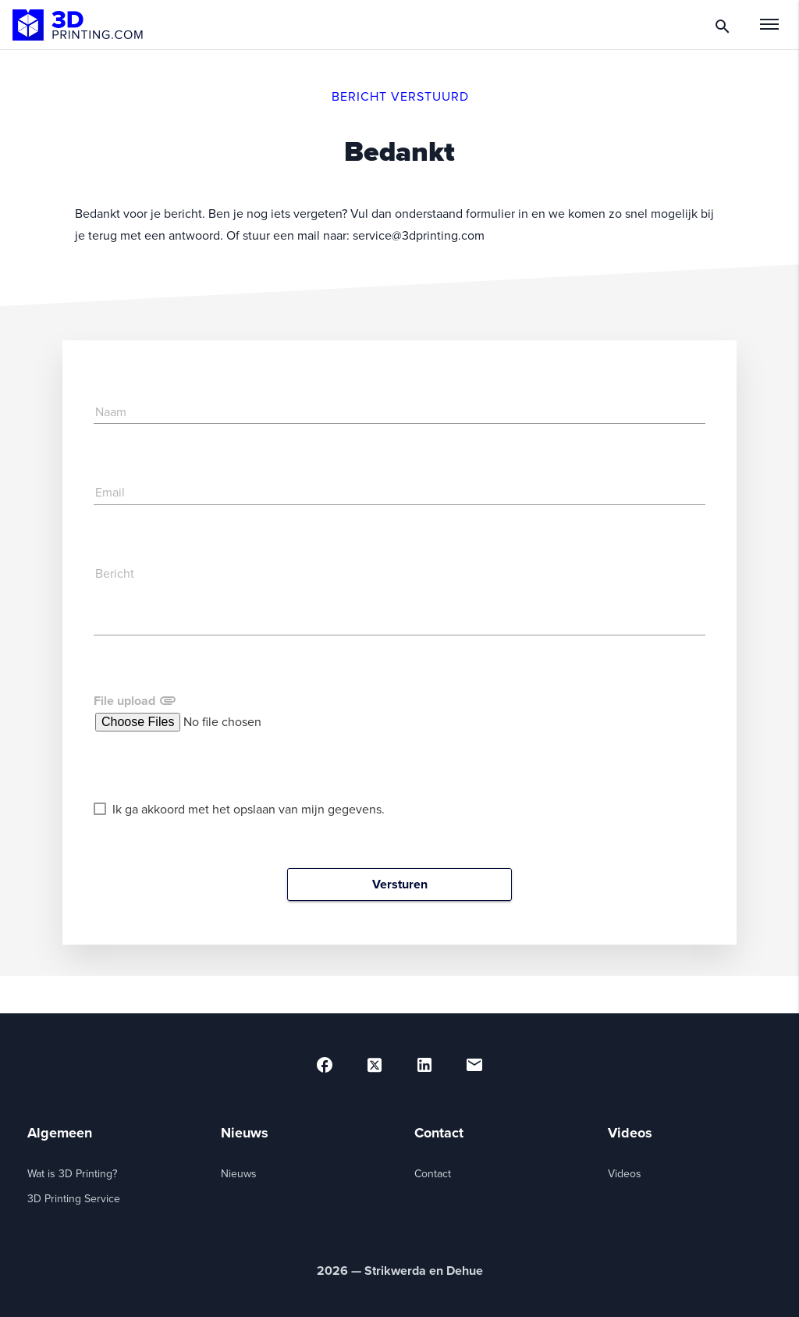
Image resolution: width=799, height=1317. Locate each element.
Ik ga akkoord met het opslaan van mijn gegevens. (239, 809)
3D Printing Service (73, 1199)
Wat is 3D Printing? (72, 1174)
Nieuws (239, 1174)
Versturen (400, 884)
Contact (432, 1174)
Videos (624, 1174)
